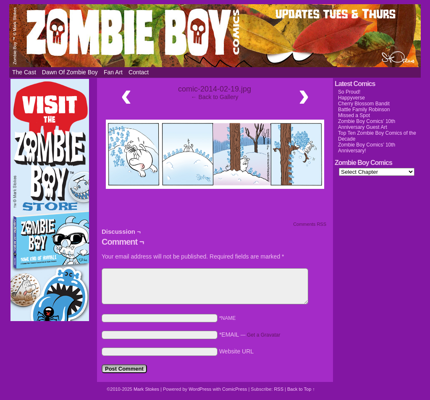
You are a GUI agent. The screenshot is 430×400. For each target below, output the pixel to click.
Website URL (236, 351)
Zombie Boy (215, 35)
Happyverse (351, 98)
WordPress (200, 389)
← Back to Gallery (215, 97)
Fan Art (113, 72)
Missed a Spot (354, 115)
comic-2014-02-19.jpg (214, 89)
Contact (138, 72)
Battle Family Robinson (364, 109)
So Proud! (349, 92)
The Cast (24, 72)
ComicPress (234, 389)
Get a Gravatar (263, 335)
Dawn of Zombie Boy (70, 72)
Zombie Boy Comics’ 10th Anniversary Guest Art (366, 124)
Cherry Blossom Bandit (364, 104)
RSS (278, 389)
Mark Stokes (147, 389)
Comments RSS (309, 224)
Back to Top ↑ (301, 389)
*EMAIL (250, 334)
